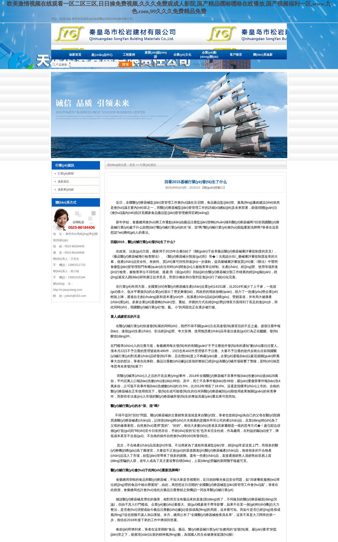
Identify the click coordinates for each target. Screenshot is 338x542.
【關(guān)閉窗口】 (213, 187)
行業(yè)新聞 (66, 173)
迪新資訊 (63, 181)
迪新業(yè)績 (66, 189)
